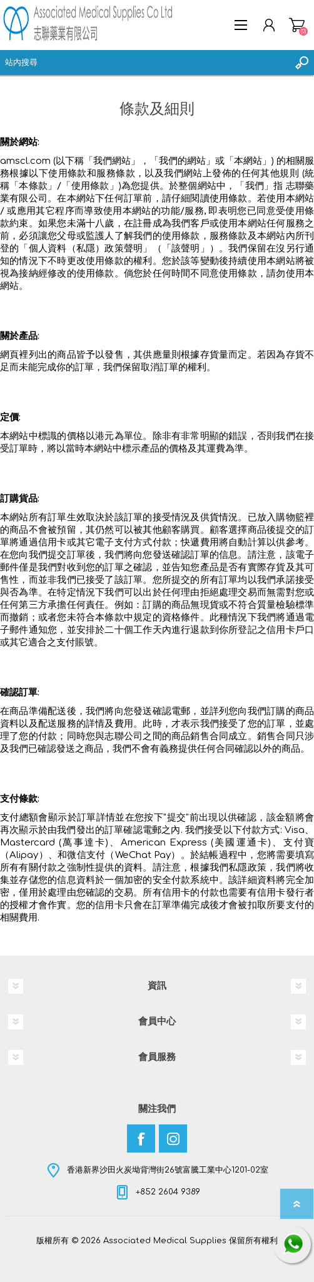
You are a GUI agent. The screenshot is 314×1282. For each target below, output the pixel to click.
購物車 (297, 25)
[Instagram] (173, 1138)
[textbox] (144, 62)
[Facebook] (141, 1138)
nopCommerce (182, 1249)
